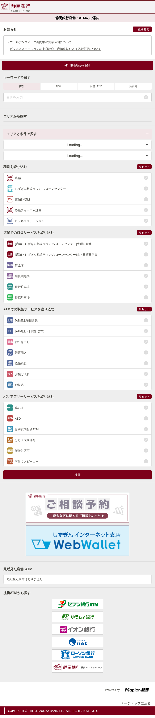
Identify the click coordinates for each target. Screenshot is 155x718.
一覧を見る (142, 29)
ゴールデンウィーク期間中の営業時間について (41, 42)
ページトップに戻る (136, 703)
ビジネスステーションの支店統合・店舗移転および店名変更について (55, 49)
